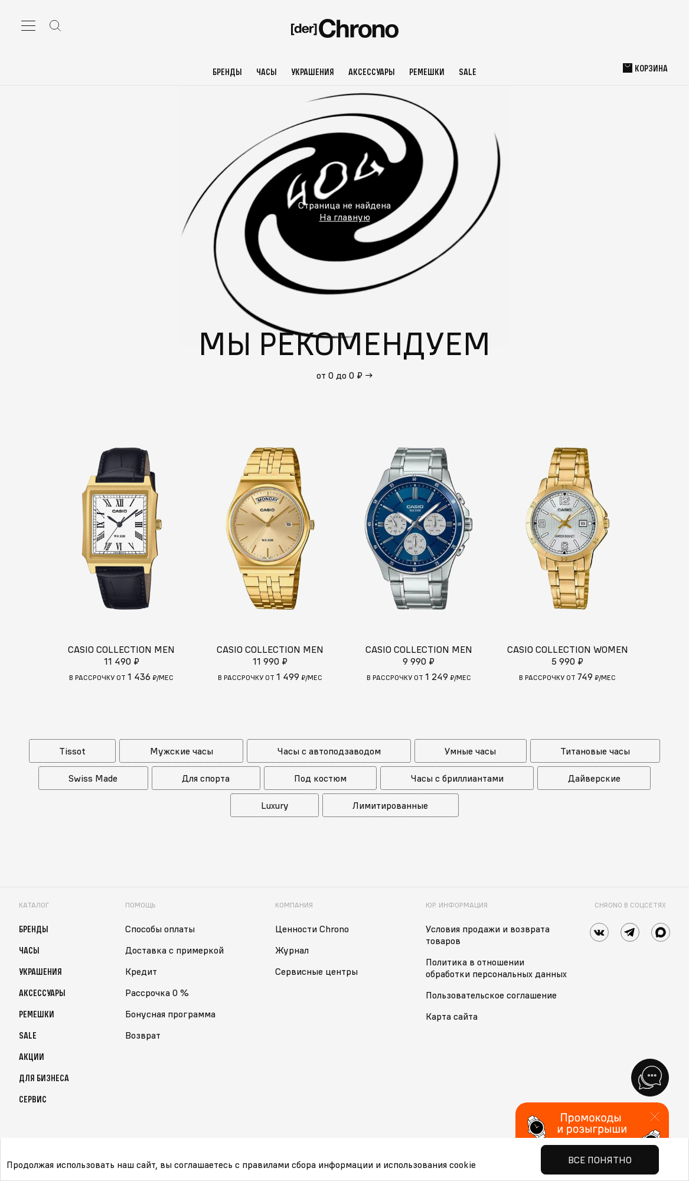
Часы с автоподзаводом (329, 751)
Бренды (227, 71)
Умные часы (470, 751)
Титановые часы (595, 751)
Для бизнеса (44, 1078)
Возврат (143, 1035)
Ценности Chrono (312, 929)
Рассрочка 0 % (157, 992)
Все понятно (600, 1160)
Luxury (275, 805)
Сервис (33, 1099)
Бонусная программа (170, 1014)
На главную (344, 217)
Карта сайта (452, 1016)
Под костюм (320, 778)
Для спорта (206, 778)
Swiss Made (92, 778)
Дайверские (594, 778)
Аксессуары (371, 71)
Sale (467, 71)
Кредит (141, 971)
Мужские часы (181, 751)
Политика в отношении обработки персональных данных (496, 968)
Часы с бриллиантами (457, 778)
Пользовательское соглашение (491, 995)
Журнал (292, 950)
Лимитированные (390, 805)
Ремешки (427, 71)
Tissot (72, 751)
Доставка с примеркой (174, 950)
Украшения (312, 71)
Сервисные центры (316, 971)
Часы (266, 71)
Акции (31, 1056)
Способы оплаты (160, 929)
